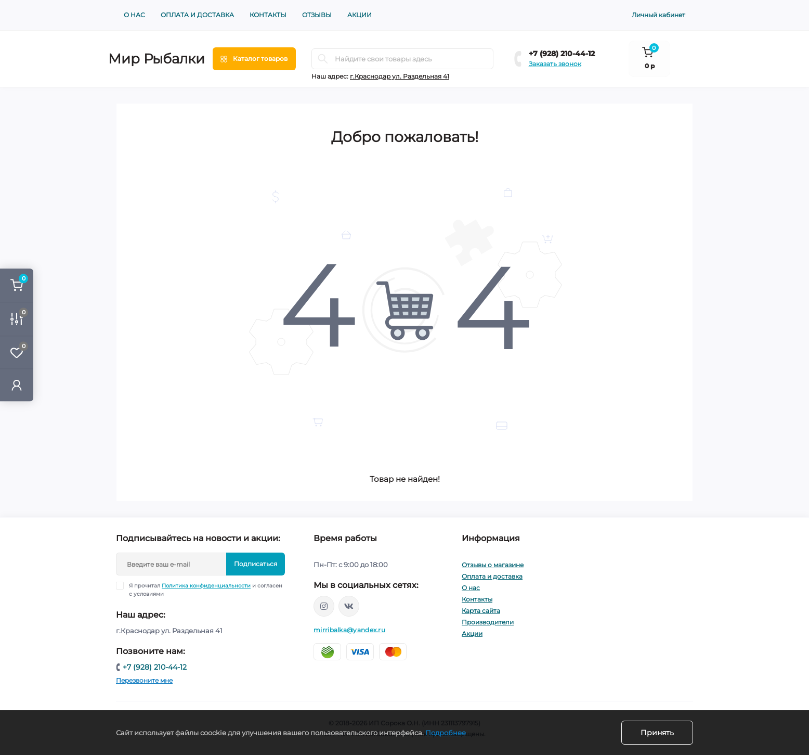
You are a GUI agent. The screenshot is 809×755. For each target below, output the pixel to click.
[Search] (322, 58)
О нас (134, 15)
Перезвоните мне (144, 680)
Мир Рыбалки (156, 58)
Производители (488, 622)
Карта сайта (481, 611)
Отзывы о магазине (493, 565)
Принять (657, 732)
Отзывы (317, 15)
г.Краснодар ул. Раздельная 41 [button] (399, 76)
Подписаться (255, 564)
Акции (359, 15)
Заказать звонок (555, 64)
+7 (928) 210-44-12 (562, 53)
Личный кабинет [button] (658, 15)
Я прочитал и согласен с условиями (205, 589)
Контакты (268, 15)
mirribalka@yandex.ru (349, 630)
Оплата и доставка (197, 15)
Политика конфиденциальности (206, 585)
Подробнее (445, 732)
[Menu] (254, 58)
